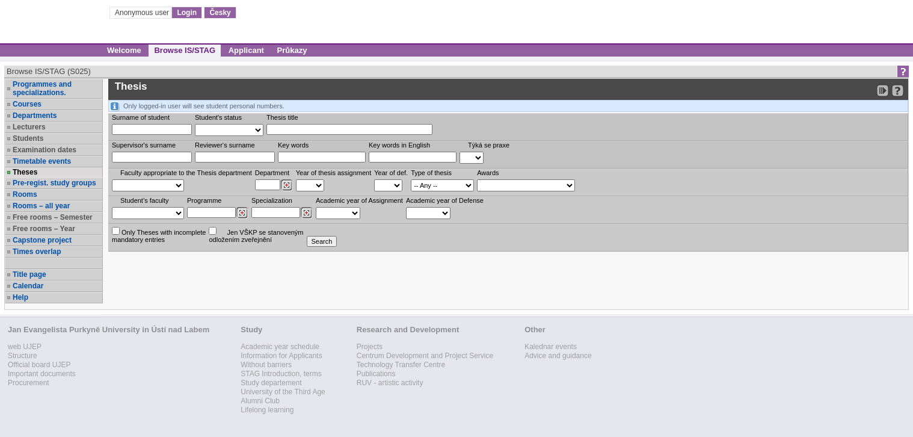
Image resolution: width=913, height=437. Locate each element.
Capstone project (42, 240)
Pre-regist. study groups (54, 183)
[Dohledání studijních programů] (242, 213)
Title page (29, 274)
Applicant (246, 50)
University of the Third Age (283, 392)
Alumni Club (260, 401)
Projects (370, 346)
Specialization (271, 200)
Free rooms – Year (44, 229)
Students (28, 138)
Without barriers (266, 365)
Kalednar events (550, 346)
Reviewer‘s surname (225, 145)
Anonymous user (143, 12)
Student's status (218, 117)
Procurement (28, 383)
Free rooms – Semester (53, 217)
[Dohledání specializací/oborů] (306, 213)
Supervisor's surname (144, 145)
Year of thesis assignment (334, 172)
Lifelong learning (267, 410)
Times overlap (37, 251)
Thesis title (282, 117)
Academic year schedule (280, 346)
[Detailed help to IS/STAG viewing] (897, 90)
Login (187, 12)
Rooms (25, 194)
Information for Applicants (281, 356)
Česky (219, 12)
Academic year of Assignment (359, 200)
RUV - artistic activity (390, 383)
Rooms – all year (41, 206)
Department (272, 172)
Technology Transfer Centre (401, 365)
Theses (25, 172)
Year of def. (391, 172)
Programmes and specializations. (42, 88)
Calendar (28, 286)
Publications (376, 374)
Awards (488, 172)
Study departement (271, 383)
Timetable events (42, 161)
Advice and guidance (557, 356)
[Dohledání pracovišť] (286, 185)
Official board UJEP (39, 365)
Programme (204, 200)
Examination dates (44, 150)
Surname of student (141, 117)
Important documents (42, 374)
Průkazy (292, 50)
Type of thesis (431, 172)
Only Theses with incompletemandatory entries (159, 235)
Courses (27, 104)
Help (20, 297)
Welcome (124, 50)
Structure (22, 356)
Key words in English (399, 145)
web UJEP (25, 346)
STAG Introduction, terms (281, 374)
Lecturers (29, 127)
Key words (293, 145)
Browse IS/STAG (184, 50)
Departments (35, 115)
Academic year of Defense (445, 200)
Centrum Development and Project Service (425, 356)
